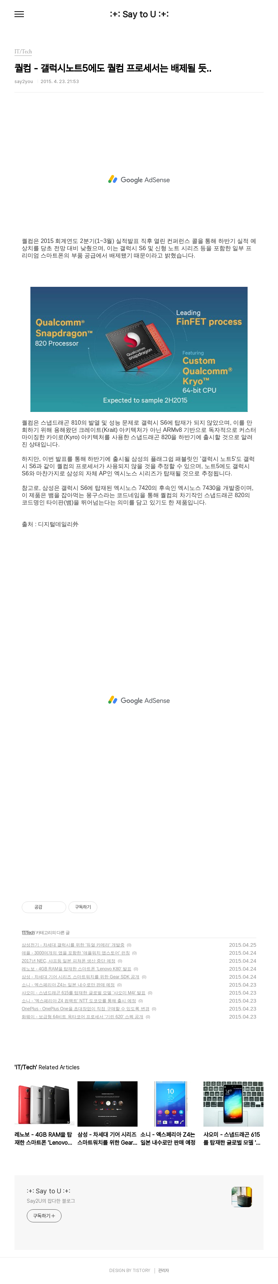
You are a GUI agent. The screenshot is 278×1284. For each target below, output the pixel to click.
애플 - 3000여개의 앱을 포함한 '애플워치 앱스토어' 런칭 (76, 952)
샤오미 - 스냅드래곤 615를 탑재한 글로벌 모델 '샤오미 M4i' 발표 (84, 992)
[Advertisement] (139, 179)
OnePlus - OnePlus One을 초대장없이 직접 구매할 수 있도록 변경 (85, 1008)
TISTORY (141, 1270)
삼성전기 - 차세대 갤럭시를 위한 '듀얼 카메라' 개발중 (73, 944)
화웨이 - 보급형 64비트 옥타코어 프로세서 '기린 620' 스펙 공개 (82, 1016)
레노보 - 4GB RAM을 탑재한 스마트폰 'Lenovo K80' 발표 (76, 968)
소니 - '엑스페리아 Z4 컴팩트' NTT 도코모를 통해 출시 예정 (79, 1000)
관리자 (163, 1270)
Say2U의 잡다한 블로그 (51, 1201)
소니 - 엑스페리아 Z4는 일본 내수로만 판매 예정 (68, 984)
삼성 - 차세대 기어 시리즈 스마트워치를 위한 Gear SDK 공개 (80, 976)
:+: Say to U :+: (139, 14)
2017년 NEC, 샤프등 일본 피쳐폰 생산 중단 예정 (68, 960)
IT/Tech (28, 932)
